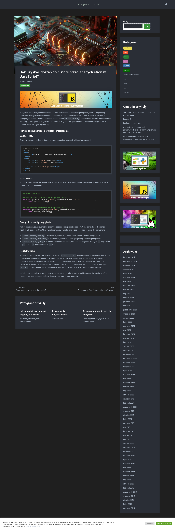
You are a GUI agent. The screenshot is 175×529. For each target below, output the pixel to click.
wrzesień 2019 (129, 496)
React (126, 57)
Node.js (126, 70)
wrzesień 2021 (129, 411)
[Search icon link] (166, 4)
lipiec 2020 (127, 460)
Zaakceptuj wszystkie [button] (164, 523)
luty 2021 (127, 439)
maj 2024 (127, 281)
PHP (125, 83)
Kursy (95, 4)
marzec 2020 (128, 476)
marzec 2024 (128, 290)
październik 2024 (130, 261)
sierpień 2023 (128, 318)
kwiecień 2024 (129, 286)
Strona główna (83, 4)
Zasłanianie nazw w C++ (133, 123)
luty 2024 (127, 294)
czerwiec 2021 (129, 423)
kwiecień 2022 (129, 383)
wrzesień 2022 (129, 362)
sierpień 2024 (128, 269)
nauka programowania (131, 74)
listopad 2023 (128, 306)
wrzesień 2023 (129, 314)
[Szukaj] (147, 26)
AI (125, 79)
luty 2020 (127, 480)
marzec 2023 (128, 338)
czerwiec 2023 (129, 326)
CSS (33, 319)
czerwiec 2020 (129, 464)
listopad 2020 (128, 451)
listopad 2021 (128, 403)
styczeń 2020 (128, 484)
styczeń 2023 (128, 346)
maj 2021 (127, 427)
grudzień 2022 (129, 350)
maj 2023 (127, 330)
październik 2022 (130, 358)
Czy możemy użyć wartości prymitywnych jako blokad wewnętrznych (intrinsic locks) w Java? (139, 130)
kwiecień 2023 (129, 334)
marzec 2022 (128, 387)
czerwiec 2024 (129, 277)
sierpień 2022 (128, 366)
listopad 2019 (128, 488)
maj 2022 (127, 379)
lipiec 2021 (127, 419)
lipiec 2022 (127, 370)
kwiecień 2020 (129, 472)
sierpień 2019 (128, 500)
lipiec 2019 (127, 504)
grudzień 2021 (129, 399)
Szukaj (125, 22)
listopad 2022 (128, 354)
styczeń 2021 (128, 443)
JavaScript (25, 85)
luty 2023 (127, 342)
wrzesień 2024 (129, 265)
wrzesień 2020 (129, 455)
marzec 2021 (128, 435)
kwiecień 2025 (129, 257)
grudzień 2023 (129, 302)
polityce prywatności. (33, 526)
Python (101, 319)
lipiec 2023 (127, 322)
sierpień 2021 (128, 415)
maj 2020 (127, 468)
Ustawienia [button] (149, 523)
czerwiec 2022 (129, 375)
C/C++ (126, 92)
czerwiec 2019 (129, 508)
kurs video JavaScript (91, 273)
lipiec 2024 (127, 273)
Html (30, 319)
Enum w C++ (128, 119)
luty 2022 (127, 391)
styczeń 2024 (128, 298)
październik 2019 (130, 492)
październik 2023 (130, 310)
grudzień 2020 (129, 447)
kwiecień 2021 (129, 431)
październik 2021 (130, 407)
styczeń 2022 (128, 395)
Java (125, 88)
